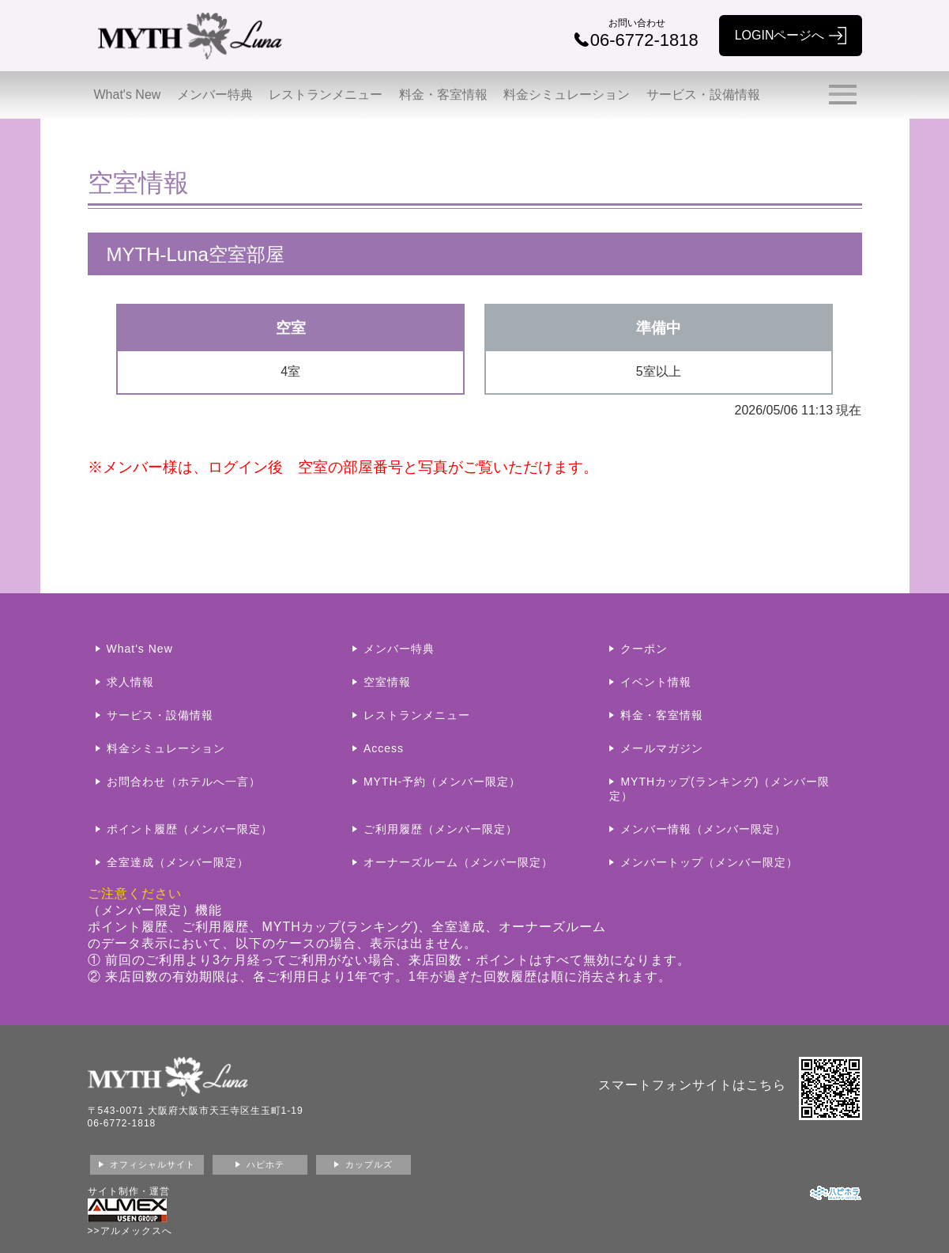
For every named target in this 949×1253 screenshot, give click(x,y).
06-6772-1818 (122, 1123)
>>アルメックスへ (130, 1230)
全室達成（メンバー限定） (178, 862)
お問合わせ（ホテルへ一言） (184, 781)
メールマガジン (661, 748)
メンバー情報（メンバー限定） (703, 829)
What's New (127, 94)
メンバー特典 (215, 94)
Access (383, 748)
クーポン (644, 648)
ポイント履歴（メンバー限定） (190, 829)
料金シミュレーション (566, 94)
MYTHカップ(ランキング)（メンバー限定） (719, 788)
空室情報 (387, 682)
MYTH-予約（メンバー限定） (442, 781)
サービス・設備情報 (703, 94)
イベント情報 (655, 682)
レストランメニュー (325, 94)
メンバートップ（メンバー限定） (709, 862)
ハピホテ (265, 1164)
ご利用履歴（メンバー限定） (440, 829)
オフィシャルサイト (152, 1164)
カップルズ (369, 1164)
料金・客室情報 (443, 94)
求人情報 (130, 682)
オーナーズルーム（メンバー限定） (458, 862)
